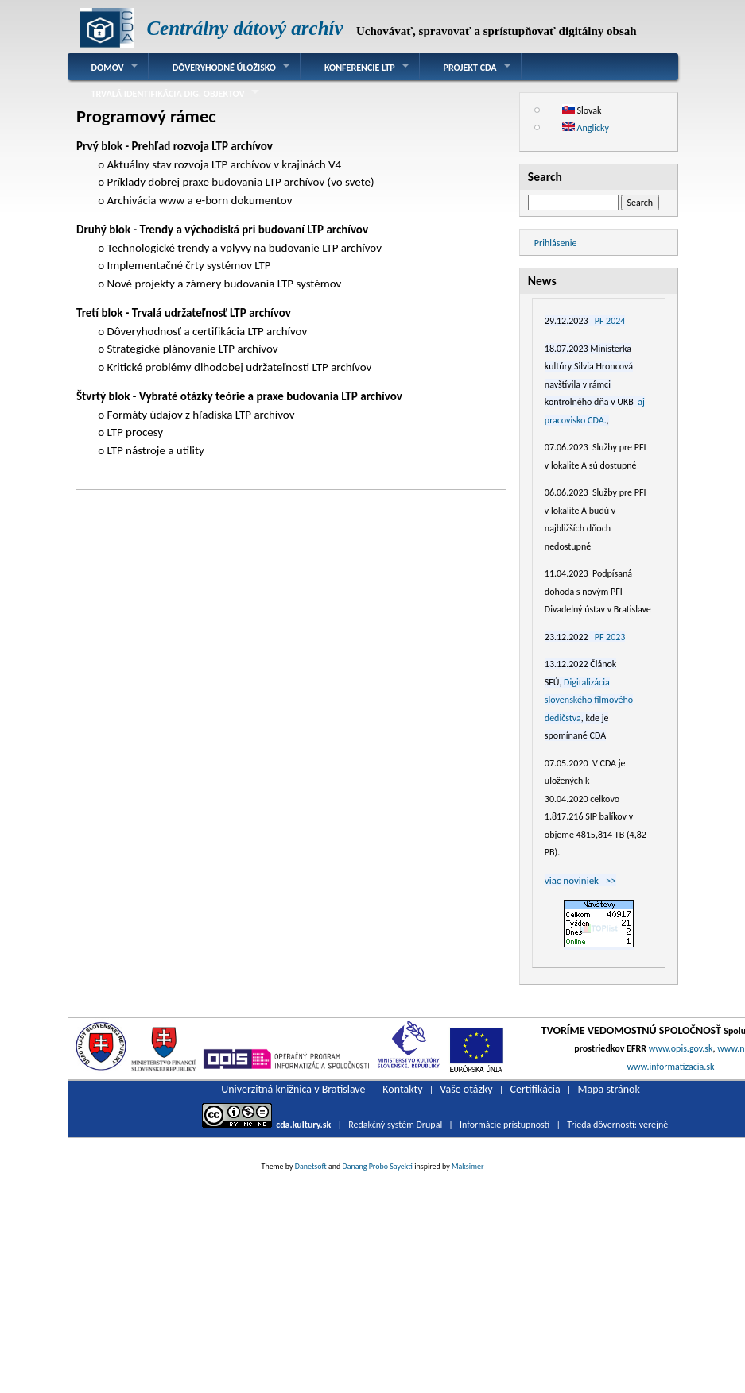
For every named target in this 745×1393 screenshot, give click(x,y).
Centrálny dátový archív (244, 28)
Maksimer (467, 1166)
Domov (107, 67)
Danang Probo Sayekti (377, 1166)
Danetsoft (311, 1166)
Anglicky (585, 127)
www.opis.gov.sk (681, 1048)
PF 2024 (610, 320)
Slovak (582, 110)
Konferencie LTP (359, 67)
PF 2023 (610, 636)
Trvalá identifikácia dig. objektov (168, 93)
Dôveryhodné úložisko (224, 67)
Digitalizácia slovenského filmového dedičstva (589, 700)
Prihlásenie (555, 243)
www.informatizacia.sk (670, 1066)
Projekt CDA (470, 67)
